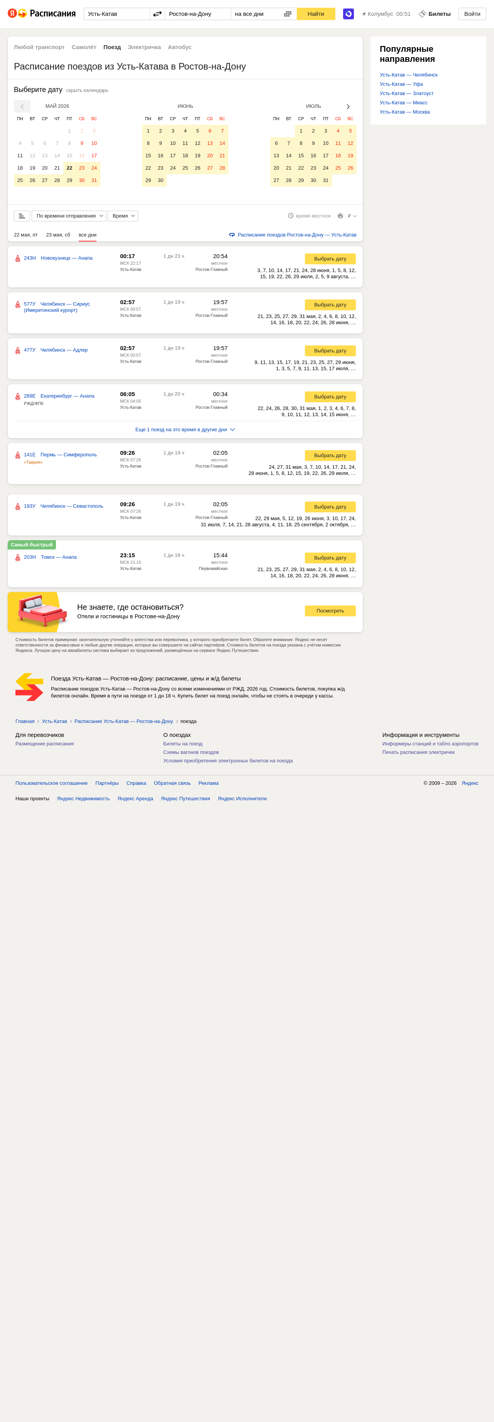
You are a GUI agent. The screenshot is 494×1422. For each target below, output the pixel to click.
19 (32, 168)
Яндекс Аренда (135, 799)
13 (44, 155)
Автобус (180, 47)
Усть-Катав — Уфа (401, 84)
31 (94, 180)
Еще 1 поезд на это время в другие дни (185, 430)
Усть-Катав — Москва (405, 112)
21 (57, 168)
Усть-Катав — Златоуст (407, 93)
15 (69, 155)
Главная (24, 722)
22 (69, 168)
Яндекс (470, 783)
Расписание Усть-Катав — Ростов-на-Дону (123, 722)
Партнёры (106, 783)
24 (94, 168)
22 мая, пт (26, 235)
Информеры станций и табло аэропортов (430, 744)
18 (20, 168)
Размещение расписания (44, 744)
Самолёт (84, 47)
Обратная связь (172, 783)
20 (44, 168)
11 (20, 155)
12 (32, 155)
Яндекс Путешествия (185, 799)
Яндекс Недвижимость (83, 799)
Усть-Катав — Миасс (404, 102)
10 (94, 143)
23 (82, 168)
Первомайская (213, 568)
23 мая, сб (58, 235)
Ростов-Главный (212, 269)
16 (82, 155)
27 (44, 180)
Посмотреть (330, 611)
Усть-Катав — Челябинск (409, 75)
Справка (136, 783)
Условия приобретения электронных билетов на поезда (228, 761)
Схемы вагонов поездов (191, 752)
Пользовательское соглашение (51, 783)
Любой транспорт (39, 47)
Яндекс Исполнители (242, 799)
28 (57, 180)
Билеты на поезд (183, 744)
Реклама (209, 783)
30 (82, 180)
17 (94, 155)
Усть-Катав (130, 269)
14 (57, 155)
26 (32, 180)
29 (69, 180)
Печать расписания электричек (418, 752)
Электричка (144, 47)
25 (20, 180)
